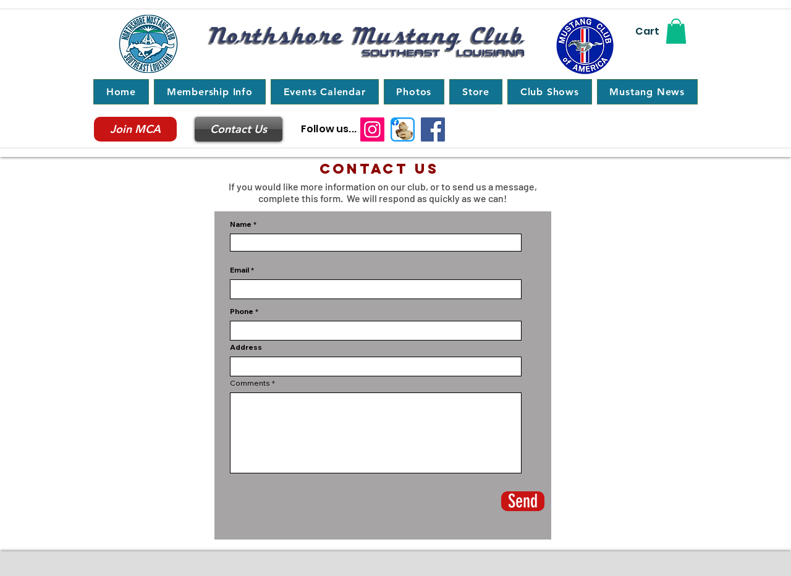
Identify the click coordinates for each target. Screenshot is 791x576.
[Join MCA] (135, 129)
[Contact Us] (238, 129)
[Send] (522, 501)
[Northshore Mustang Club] (433, 129)
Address (246, 347)
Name (241, 224)
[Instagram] (372, 129)
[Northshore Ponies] (403, 129)
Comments (250, 383)
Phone (241, 311)
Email (239, 270)
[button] (676, 31)
